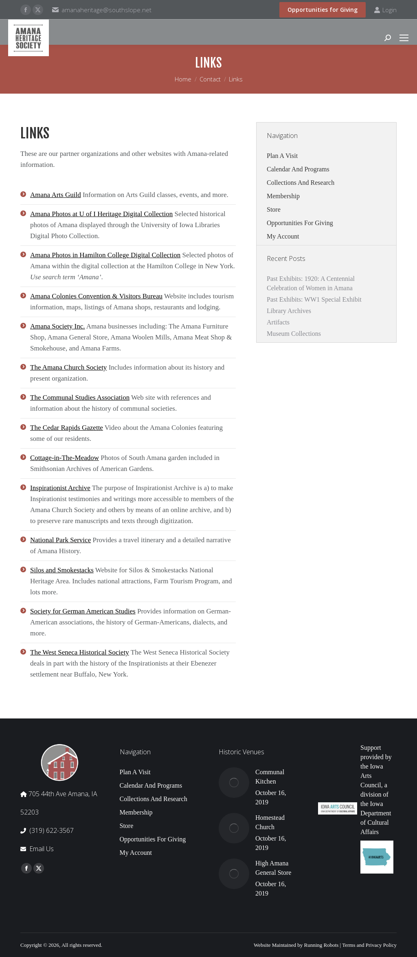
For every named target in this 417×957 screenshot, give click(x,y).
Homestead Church (270, 822)
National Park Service (60, 540)
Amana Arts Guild (55, 195)
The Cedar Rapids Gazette (66, 427)
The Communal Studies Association (79, 397)
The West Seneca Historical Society (79, 652)
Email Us (41, 848)
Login (385, 10)
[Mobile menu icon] (404, 38)
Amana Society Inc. (57, 326)
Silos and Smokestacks (62, 570)
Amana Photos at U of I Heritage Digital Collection (101, 214)
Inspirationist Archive (60, 488)
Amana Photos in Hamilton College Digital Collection (105, 255)
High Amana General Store (273, 868)
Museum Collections (294, 333)
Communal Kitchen (269, 777)
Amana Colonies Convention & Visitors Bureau (96, 296)
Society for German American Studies (83, 611)
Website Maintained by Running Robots (296, 945)
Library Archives (289, 310)
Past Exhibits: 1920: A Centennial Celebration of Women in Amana (311, 283)
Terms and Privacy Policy (369, 945)
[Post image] (234, 782)
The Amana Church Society (68, 367)
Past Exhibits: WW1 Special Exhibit (314, 299)
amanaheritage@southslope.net (106, 10)
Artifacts (278, 322)
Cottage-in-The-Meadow (64, 458)
